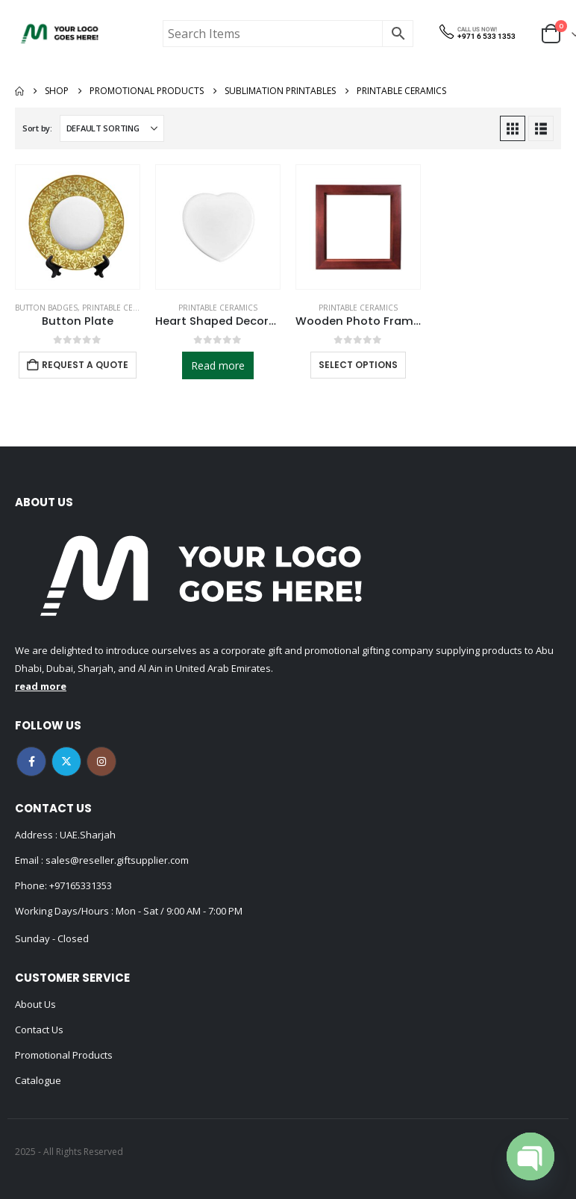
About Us (35, 1004)
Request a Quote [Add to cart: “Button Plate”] (85, 364)
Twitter (66, 761)
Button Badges (46, 307)
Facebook (31, 761)
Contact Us (39, 1029)
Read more (218, 365)
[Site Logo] (59, 33)
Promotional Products (64, 1055)
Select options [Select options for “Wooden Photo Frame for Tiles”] (358, 364)
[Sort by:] (112, 128)
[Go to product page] (78, 227)
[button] (512, 128)
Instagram (101, 761)
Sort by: (37, 128)
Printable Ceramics (121, 307)
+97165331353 (80, 885)
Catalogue (38, 1080)
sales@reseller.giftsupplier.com (116, 860)
